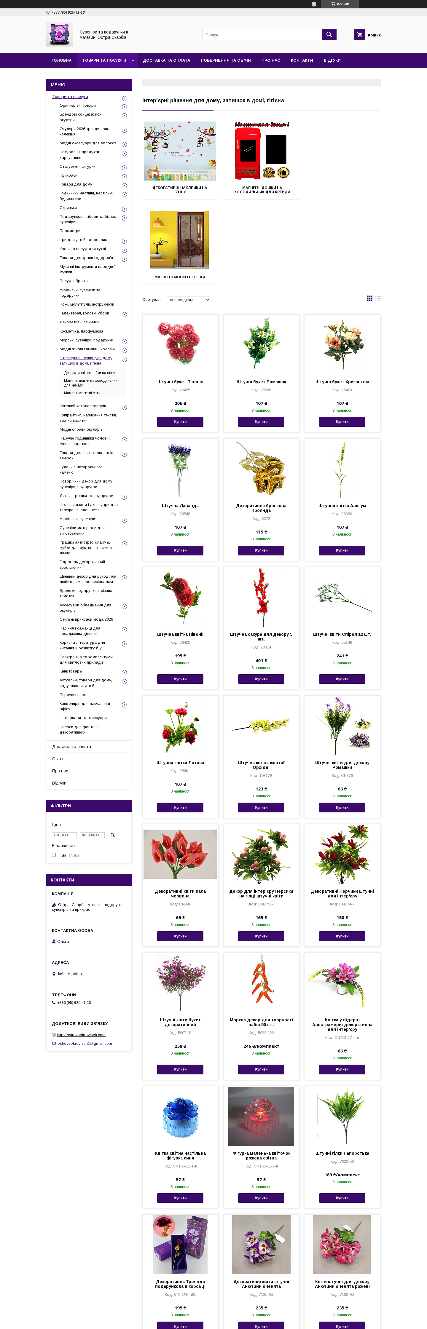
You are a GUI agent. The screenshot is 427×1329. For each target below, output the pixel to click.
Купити (180, 337)
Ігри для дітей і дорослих (83, 239)
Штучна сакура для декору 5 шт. (261, 551)
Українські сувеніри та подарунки (80, 293)
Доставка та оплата (166, 60)
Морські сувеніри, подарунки (86, 340)
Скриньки (68, 207)
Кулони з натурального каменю (81, 470)
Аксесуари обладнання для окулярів (85, 608)
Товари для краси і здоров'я (86, 257)
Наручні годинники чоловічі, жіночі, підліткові (85, 441)
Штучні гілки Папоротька (342, 1068)
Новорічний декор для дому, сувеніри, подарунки (86, 484)
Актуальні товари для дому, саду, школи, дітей (86, 683)
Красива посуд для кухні (83, 249)
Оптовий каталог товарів (83, 406)
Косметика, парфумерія (81, 331)
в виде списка (378, 214)
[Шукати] (329, 34)
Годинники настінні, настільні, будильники (87, 196)
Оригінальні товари (78, 105)
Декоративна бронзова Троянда (261, 423)
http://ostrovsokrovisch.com (81, 1035)
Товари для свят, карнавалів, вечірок (87, 455)
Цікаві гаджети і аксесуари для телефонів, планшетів (89, 507)
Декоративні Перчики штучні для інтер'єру (342, 808)
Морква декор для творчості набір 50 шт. (261, 937)
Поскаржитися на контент (238, 1321)
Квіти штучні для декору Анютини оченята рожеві (342, 1199)
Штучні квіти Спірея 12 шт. (342, 549)
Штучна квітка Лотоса (180, 677)
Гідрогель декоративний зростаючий (82, 564)
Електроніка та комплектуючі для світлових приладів (86, 659)
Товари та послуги (104, 60)
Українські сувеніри (77, 519)
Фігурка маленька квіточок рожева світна (261, 1070)
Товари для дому (76, 184)
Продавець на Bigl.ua (213, 1316)
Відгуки (332, 60)
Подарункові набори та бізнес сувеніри (88, 219)
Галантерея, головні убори (84, 313)
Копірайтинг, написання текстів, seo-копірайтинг (88, 418)
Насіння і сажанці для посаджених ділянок (80, 631)
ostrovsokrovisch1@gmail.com (85, 1043)
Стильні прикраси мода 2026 (86, 619)
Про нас (271, 60)
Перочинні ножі (73, 694)
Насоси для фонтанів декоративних (80, 729)
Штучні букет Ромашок (261, 296)
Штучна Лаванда (180, 420)
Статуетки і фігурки (77, 166)
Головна (61, 60)
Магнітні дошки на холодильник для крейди (261, 190)
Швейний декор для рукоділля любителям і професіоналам (88, 579)
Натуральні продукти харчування (79, 154)
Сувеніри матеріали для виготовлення (82, 530)
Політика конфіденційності (284, 1321)
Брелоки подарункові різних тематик (86, 593)
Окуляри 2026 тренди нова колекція (84, 131)
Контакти (302, 60)
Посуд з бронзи (74, 281)
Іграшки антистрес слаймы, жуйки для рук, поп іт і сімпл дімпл (86, 547)
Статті (58, 758)
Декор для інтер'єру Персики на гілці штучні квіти (261, 808)
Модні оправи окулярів (81, 429)
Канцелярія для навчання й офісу (85, 706)
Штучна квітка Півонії (180, 549)
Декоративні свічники (79, 322)
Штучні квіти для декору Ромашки (342, 680)
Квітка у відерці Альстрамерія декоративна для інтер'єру (342, 939)
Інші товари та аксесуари (83, 717)
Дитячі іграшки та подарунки (86, 495)
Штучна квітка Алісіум (342, 420)
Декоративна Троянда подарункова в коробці (180, 1199)
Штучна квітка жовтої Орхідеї (261, 680)
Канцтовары (71, 671)
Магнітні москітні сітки (343, 188)
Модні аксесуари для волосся (88, 143)
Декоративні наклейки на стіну (179, 190)
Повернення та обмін (226, 60)
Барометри (70, 231)
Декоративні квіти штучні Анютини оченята (261, 1199)
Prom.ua (241, 1310)
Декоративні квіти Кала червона (180, 808)
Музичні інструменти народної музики (88, 269)
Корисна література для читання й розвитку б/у (82, 645)
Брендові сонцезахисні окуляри (81, 117)
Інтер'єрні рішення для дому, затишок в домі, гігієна (86, 360)
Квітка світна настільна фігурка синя (180, 1070)
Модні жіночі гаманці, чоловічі (88, 349)
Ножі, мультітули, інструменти (87, 304)
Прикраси (68, 175)
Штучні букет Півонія (180, 296)
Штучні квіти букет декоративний (180, 937)
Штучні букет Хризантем (342, 296)
